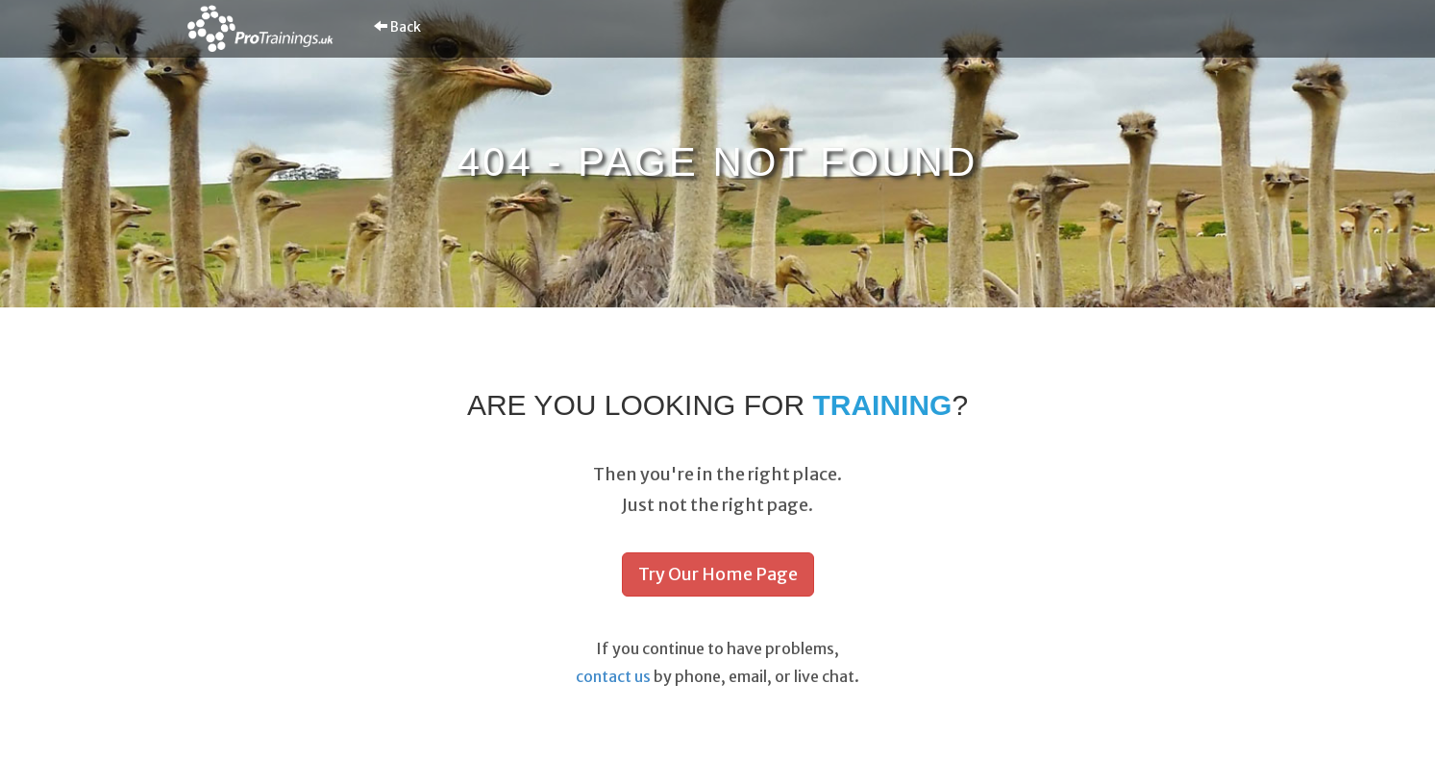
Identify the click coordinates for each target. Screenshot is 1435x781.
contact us (613, 676)
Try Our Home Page (718, 574)
